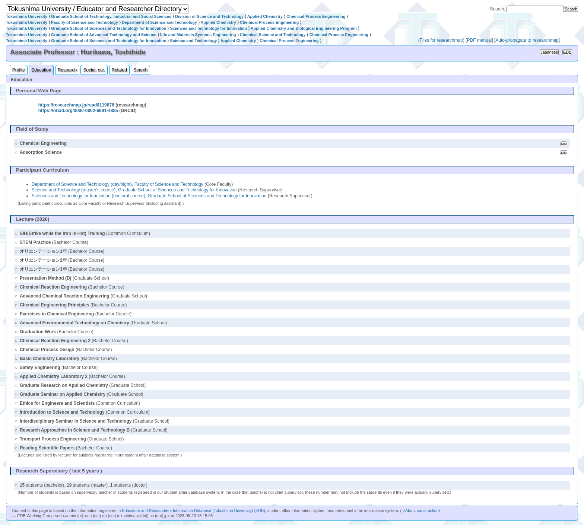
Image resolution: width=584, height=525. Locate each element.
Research (67, 70)
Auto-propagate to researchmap (526, 40)
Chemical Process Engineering (315, 16)
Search (140, 70)
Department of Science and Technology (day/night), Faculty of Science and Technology (117, 184)
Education (41, 70)
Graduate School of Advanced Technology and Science (103, 34)
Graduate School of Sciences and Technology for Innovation (108, 28)
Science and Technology (193, 40)
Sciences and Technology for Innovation (208, 28)
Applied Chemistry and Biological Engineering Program (304, 28)
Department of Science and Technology (159, 22)
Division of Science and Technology (209, 16)
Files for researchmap (441, 40)
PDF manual (479, 40)
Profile (18, 70)
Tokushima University (26, 16)
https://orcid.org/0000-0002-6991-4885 (78, 110)
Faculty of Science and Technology (84, 22)
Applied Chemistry (265, 16)
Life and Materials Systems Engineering (198, 34)
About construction (421, 510)
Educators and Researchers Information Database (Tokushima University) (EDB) (193, 510)
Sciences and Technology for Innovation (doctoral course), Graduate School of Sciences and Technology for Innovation (149, 195)
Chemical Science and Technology (273, 34)
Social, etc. (94, 70)
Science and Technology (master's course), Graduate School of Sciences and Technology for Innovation (134, 189)
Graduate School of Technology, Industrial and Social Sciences (111, 16)
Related (119, 70)
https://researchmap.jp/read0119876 (76, 105)
